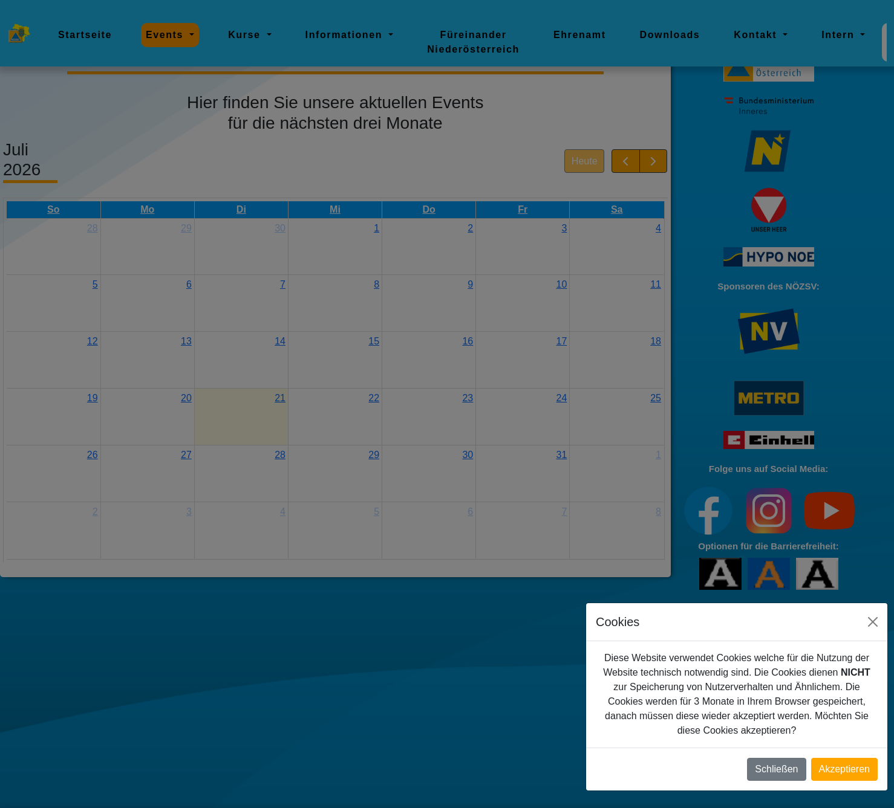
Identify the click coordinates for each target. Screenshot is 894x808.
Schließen (776, 769)
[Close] (873, 622)
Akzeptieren (844, 769)
